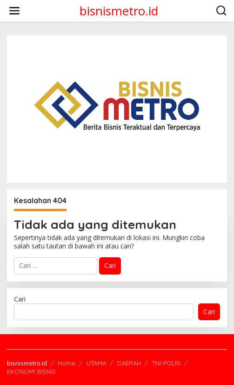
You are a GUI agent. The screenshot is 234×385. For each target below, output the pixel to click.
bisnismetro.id (119, 10)
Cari (20, 299)
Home (66, 363)
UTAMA (96, 363)
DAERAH (129, 363)
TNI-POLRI (166, 363)
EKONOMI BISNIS (31, 371)
